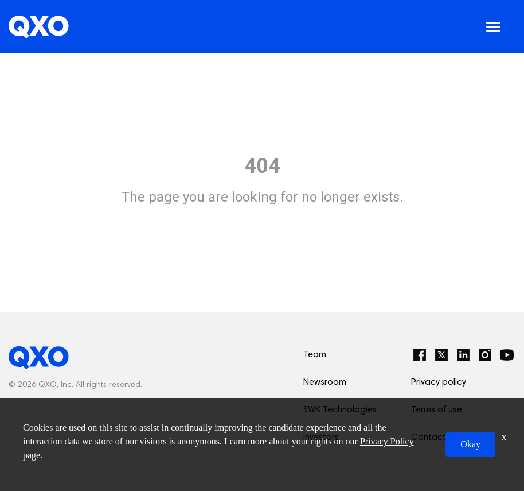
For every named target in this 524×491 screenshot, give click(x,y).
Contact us (434, 437)
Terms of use (436, 410)
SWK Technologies (340, 410)
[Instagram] (485, 355)
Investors (321, 437)
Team (314, 354)
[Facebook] (419, 355)
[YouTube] (506, 355)
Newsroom (324, 382)
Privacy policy (438, 382)
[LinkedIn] (463, 355)
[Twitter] (441, 355)
